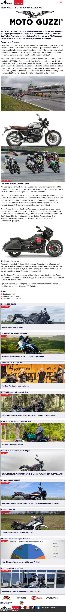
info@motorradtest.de (49, 607)
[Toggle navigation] (60, 2)
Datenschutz (14, 611)
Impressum (4, 611)
